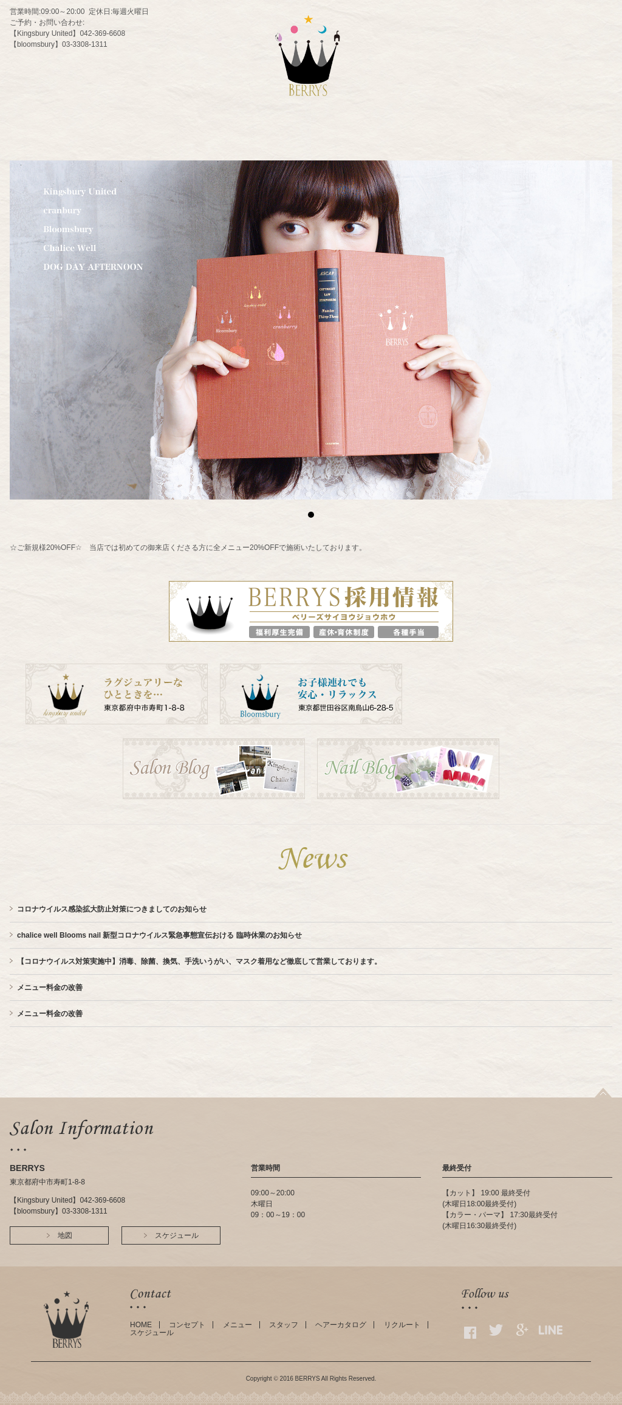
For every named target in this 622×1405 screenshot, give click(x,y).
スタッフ (283, 1325)
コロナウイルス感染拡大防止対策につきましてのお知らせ (112, 909)
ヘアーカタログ (340, 1325)
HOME (141, 1325)
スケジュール (152, 1332)
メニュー (237, 1325)
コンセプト (187, 1325)
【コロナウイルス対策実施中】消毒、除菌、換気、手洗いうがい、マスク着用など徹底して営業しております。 (199, 961)
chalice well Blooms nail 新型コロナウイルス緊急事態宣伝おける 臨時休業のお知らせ (159, 935)
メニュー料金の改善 (50, 987)
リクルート (402, 1325)
